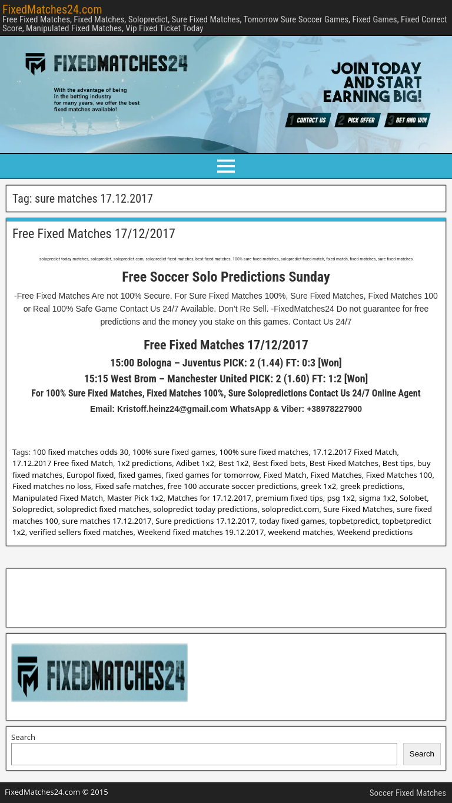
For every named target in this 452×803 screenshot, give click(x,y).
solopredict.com (291, 509)
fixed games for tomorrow (213, 475)
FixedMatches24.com (52, 9)
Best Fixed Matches (344, 463)
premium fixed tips (289, 498)
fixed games (139, 475)
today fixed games (292, 520)
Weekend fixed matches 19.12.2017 (200, 532)
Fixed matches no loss (51, 486)
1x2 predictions (144, 463)
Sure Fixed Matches (358, 509)
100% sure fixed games (173, 452)
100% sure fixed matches (264, 452)
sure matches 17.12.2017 (107, 520)
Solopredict (32, 509)
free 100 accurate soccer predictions (232, 486)
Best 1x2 (233, 463)
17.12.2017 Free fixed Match (62, 463)
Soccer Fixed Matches (408, 793)
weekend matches (300, 532)
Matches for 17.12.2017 (209, 498)
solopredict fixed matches (103, 509)
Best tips (398, 463)
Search (23, 737)
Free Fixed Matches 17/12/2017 (93, 233)
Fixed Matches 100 (399, 475)
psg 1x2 (341, 498)
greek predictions (371, 486)
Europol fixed (90, 475)
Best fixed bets (278, 463)
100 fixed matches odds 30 (81, 452)
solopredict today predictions (205, 509)
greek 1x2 (318, 486)
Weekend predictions (375, 532)
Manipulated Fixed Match (57, 498)
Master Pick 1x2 (135, 498)
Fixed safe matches (129, 486)
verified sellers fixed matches (81, 532)
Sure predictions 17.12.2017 (205, 520)
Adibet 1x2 (195, 463)
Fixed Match (284, 475)
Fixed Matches (336, 475)
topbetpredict (353, 520)
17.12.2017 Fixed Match (355, 452)
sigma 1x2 (377, 498)
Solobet (413, 498)
